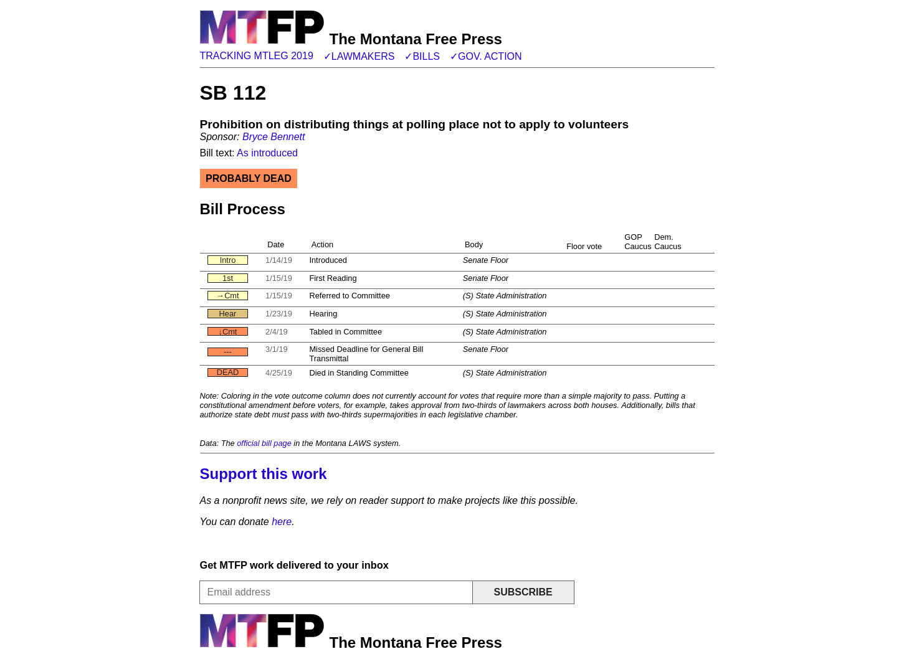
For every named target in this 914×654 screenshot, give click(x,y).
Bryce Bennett (273, 136)
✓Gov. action (486, 56)
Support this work (263, 473)
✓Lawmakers (359, 56)
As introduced (267, 153)
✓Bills (422, 56)
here (282, 521)
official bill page (264, 443)
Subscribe (522, 592)
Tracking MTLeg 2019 (256, 55)
